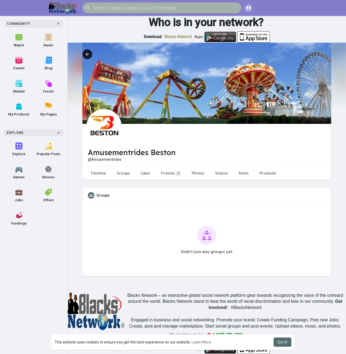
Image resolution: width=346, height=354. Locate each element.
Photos (198, 173)
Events (19, 63)
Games (19, 172)
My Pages (48, 109)
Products (268, 173)
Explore (18, 149)
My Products (18, 109)
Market (19, 86)
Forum (48, 86)
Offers (48, 195)
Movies (48, 172)
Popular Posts (48, 149)
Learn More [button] (201, 342)
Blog (48, 63)
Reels (48, 40)
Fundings (19, 218)
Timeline (98, 173)
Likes (145, 173)
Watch (19, 40)
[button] (161, 7)
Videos (221, 173)
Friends (171, 173)
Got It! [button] (282, 342)
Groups (123, 173)
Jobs (19, 195)
